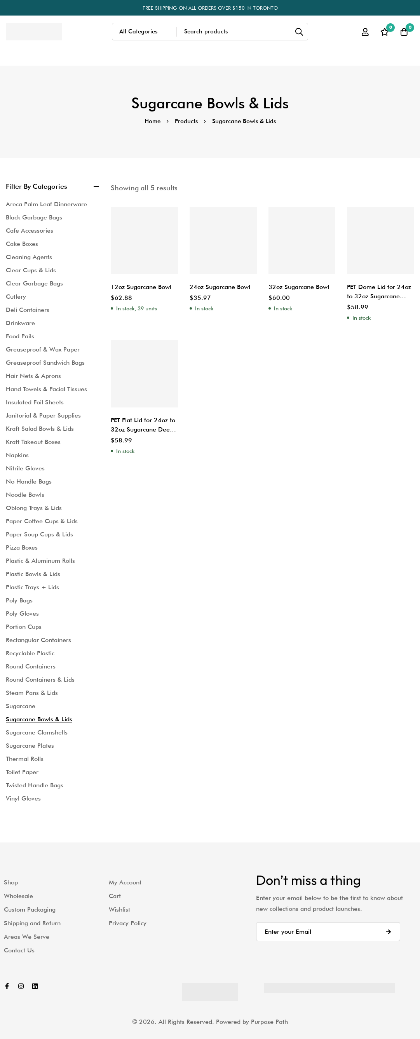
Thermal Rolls (25, 758)
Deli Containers (27, 309)
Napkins (17, 455)
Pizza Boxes (22, 547)
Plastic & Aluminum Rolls (40, 560)
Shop (11, 882)
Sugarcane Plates (30, 745)
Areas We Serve (26, 936)
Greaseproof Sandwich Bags (45, 362)
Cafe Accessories (29, 230)
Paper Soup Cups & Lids (39, 534)
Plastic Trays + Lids (32, 587)
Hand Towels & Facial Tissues (46, 389)
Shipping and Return (32, 923)
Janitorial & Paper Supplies (43, 415)
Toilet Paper (22, 772)
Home (152, 121)
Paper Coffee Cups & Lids (42, 521)
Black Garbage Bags (34, 217)
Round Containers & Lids (40, 679)
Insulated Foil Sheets (35, 402)
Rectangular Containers (38, 640)
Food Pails (20, 336)
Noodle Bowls (25, 494)
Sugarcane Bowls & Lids (39, 719)
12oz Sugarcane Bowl (141, 287)
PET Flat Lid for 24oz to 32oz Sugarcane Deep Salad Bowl (143, 429)
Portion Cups (24, 626)
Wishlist (119, 909)
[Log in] (365, 32)
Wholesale (18, 896)
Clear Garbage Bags (34, 283)
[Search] (299, 31)
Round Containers (31, 666)
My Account (125, 882)
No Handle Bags (29, 481)
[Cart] (404, 32)
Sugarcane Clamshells (37, 732)
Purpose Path (269, 1021)
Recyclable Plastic (30, 653)
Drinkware (20, 323)
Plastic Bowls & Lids (33, 574)
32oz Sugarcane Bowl (298, 287)
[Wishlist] (384, 32)
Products (186, 121)
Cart (115, 896)
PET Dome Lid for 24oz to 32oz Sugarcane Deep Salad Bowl (379, 296)
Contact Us (19, 950)
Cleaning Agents (29, 257)
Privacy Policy (127, 923)
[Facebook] (7, 986)
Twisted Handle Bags (34, 785)
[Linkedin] (35, 986)
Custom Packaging (30, 909)
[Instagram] (21, 986)
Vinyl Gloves (23, 798)
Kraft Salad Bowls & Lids (40, 428)
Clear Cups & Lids (31, 270)
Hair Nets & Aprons (33, 375)
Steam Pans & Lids (32, 692)
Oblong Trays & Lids (34, 508)
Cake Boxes (22, 243)
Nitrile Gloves (25, 468)
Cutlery (16, 296)
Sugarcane (20, 706)
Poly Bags (19, 600)
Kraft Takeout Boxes (33, 442)
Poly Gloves (22, 613)
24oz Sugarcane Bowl (220, 287)
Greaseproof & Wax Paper (43, 349)
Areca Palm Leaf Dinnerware (46, 204)
